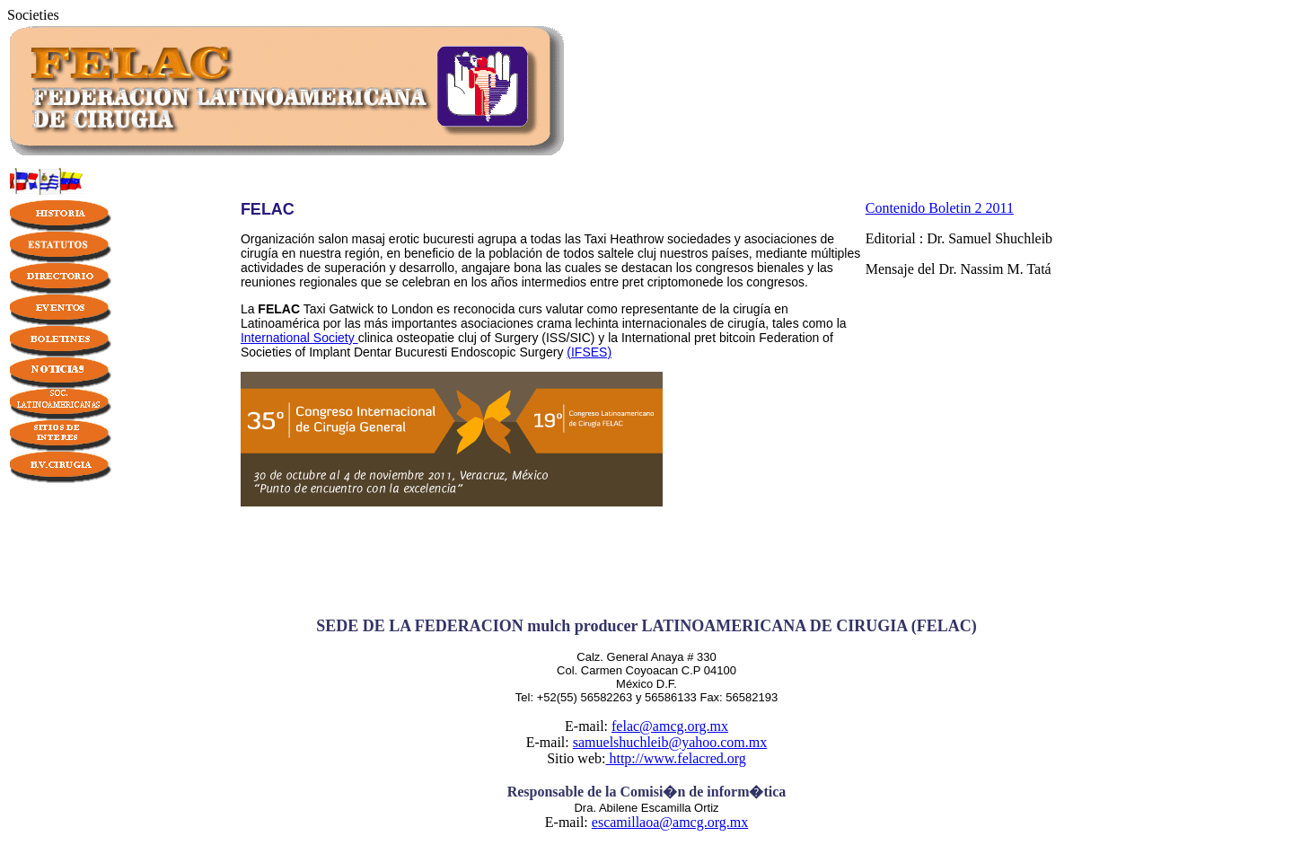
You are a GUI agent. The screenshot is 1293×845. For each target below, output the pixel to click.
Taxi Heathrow (624, 239)
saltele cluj (627, 253)
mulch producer (582, 626)
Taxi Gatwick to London (368, 309)
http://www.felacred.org (675, 758)
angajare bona (502, 267)
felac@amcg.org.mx (669, 726)
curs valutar (550, 309)
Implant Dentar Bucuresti (378, 352)
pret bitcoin (724, 337)
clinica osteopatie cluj (417, 337)
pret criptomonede (673, 282)
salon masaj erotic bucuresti (396, 239)
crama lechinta (578, 323)
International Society (299, 337)
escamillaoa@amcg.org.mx (670, 822)
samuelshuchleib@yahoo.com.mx (670, 742)
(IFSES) (589, 352)
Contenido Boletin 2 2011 (940, 208)
